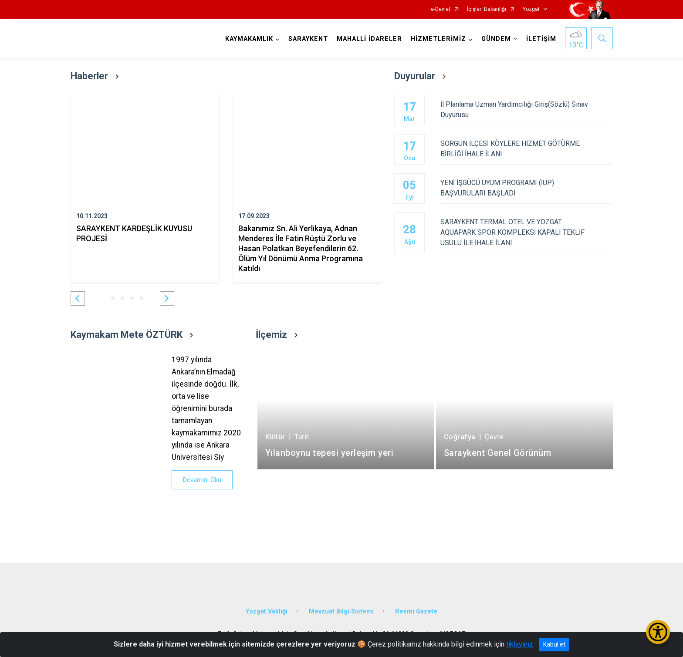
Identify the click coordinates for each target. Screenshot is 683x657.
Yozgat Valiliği (266, 611)
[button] (78, 298)
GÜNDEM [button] (496, 39)
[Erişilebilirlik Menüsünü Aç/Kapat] (658, 632)
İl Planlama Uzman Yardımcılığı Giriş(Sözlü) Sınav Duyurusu (526, 109)
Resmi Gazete (416, 611)
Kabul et (554, 644)
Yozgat (531, 9)
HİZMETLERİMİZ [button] (438, 39)
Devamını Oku (202, 480)
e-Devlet (440, 9)
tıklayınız (519, 644)
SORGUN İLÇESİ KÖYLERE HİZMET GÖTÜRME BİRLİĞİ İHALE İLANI (526, 148)
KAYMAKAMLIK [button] (249, 39)
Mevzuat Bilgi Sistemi (341, 611)
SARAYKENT (308, 39)
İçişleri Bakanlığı (486, 9)
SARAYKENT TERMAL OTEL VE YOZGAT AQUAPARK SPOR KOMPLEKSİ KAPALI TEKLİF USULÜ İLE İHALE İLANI (526, 232)
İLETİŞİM (541, 39)
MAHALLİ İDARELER (369, 39)
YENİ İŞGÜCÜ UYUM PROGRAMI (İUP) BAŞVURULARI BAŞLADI (526, 188)
